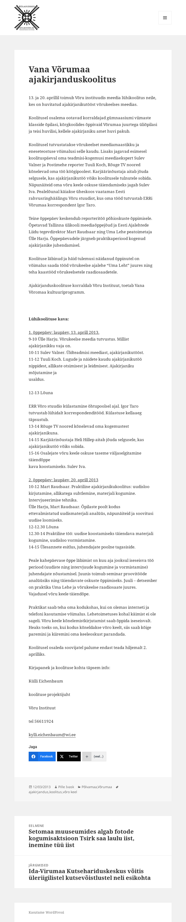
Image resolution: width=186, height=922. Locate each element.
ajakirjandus (38, 792)
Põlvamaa (89, 787)
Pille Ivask (66, 787)
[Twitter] (69, 756)
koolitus (55, 792)
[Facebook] (42, 756)
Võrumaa (105, 787)
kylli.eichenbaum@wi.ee (52, 734)
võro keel (70, 792)
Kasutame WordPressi (46, 912)
